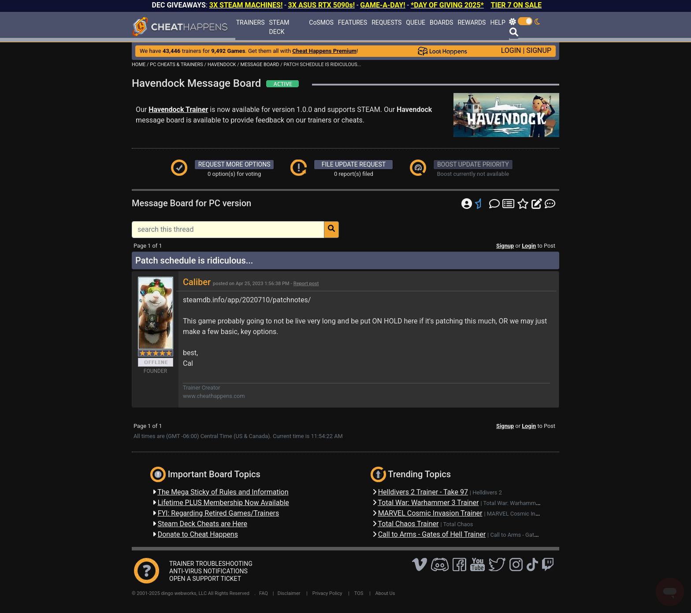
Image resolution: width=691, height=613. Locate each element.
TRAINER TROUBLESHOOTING (211, 563)
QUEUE (415, 22)
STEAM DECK (279, 27)
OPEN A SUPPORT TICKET (205, 578)
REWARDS (471, 22)
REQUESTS (386, 22)
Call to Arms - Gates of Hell (523, 534)
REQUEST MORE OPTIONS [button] (234, 164)
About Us (385, 593)
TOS (359, 593)
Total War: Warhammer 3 (514, 503)
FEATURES (352, 22)
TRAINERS (250, 22)
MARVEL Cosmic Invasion (519, 513)
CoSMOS (321, 22)
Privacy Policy (327, 593)
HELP (497, 22)
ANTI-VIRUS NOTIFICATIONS (208, 571)
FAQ (263, 593)
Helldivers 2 (487, 492)
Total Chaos (458, 524)
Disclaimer (289, 593)
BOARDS (441, 22)
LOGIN (511, 50)
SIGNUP (538, 50)
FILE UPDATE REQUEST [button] (354, 164)
